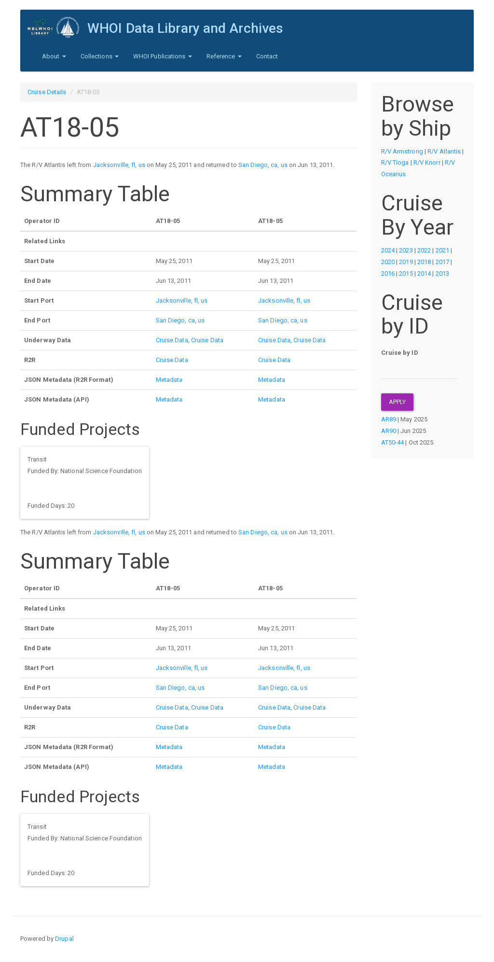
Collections (100, 56)
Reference (224, 56)
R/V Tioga (395, 162)
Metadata (169, 379)
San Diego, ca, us (263, 164)
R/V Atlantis (444, 151)
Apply (397, 401)
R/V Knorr (426, 162)
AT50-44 (392, 442)
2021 (442, 250)
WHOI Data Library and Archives (185, 28)
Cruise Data (172, 340)
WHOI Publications (162, 56)
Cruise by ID (399, 352)
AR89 (388, 419)
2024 (388, 250)
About (54, 56)
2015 (405, 273)
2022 (424, 250)
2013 (442, 273)
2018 (424, 261)
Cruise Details (46, 92)
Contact (267, 56)
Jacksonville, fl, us (119, 164)
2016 (388, 273)
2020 (388, 261)
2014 (424, 273)
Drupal (64, 938)
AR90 (388, 430)
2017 (442, 261)
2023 (405, 250)
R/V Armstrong (402, 151)
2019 (405, 261)
